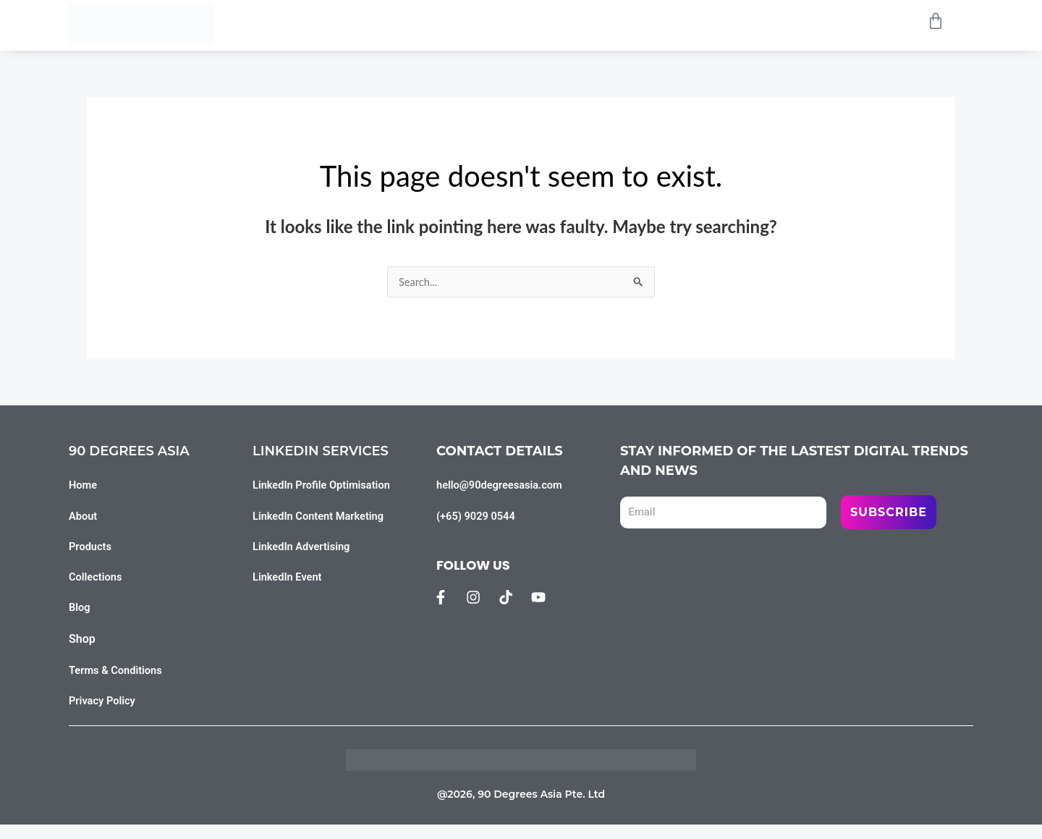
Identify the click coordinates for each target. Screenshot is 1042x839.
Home (375, 23)
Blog (647, 23)
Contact (723, 23)
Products (460, 23)
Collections (560, 23)
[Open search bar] (905, 24)
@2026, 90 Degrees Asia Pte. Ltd (521, 808)
